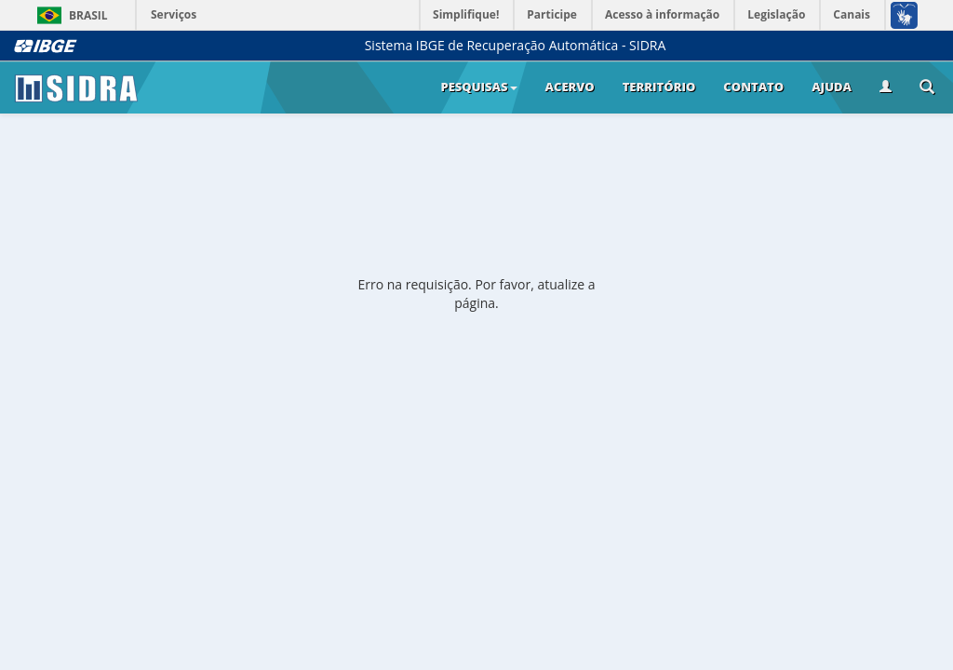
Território (659, 86)
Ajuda (832, 86)
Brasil (69, 15)
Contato (753, 86)
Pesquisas (478, 86)
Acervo (570, 86)
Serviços (173, 14)
